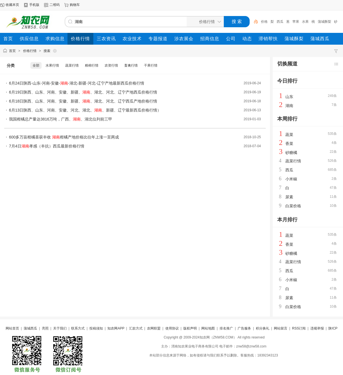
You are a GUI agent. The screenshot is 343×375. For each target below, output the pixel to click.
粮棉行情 (91, 65)
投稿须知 (96, 328)
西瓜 (280, 22)
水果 (305, 22)
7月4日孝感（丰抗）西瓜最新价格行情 (46, 146)
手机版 (34, 5)
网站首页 (12, 328)
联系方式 (78, 328)
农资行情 (111, 65)
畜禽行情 (131, 65)
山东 (289, 96)
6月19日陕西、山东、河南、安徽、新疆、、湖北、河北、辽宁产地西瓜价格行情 (83, 92)
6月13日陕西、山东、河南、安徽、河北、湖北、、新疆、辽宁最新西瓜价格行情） (85, 110)
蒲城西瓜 (30, 328)
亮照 (45, 328)
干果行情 (150, 65)
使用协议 (172, 328)
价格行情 (30, 51)
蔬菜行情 (72, 65)
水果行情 (52, 65)
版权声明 (190, 328)
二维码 (54, 5)
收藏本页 (12, 5)
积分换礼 (262, 328)
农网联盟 (154, 328)
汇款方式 (136, 328)
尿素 (289, 197)
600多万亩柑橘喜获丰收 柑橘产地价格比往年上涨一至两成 (64, 137)
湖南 (289, 105)
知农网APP (115, 328)
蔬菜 (289, 134)
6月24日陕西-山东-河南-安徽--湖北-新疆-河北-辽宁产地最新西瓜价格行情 (76, 83)
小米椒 (291, 179)
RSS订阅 (299, 328)
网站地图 (208, 328)
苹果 (295, 22)
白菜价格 (293, 206)
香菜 (289, 143)
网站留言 (280, 328)
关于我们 (60, 328)
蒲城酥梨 (324, 22)
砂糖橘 (291, 152)
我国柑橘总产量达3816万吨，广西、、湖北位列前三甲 (60, 119)
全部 (36, 65)
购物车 (75, 5)
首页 (12, 51)
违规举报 (317, 328)
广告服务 (244, 328)
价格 (264, 22)
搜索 (47, 51)
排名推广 (226, 328)
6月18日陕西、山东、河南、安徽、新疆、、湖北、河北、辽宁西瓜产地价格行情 (83, 101)
